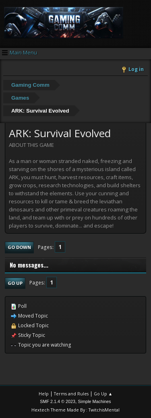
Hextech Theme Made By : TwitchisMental (75, 410)
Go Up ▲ (103, 394)
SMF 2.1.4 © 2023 (57, 401)
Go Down (19, 247)
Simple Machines (94, 401)
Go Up (15, 283)
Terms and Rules (71, 394)
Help (44, 394)
